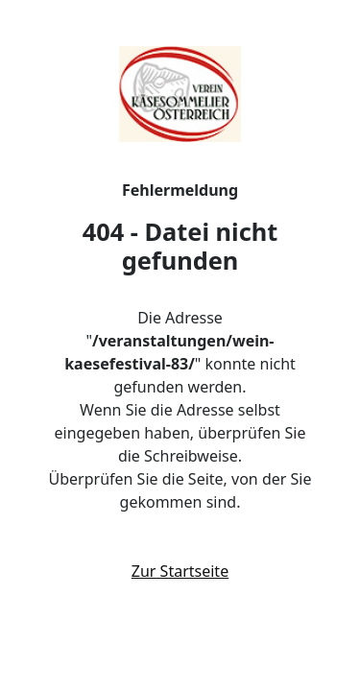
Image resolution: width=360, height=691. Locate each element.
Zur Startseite (180, 571)
